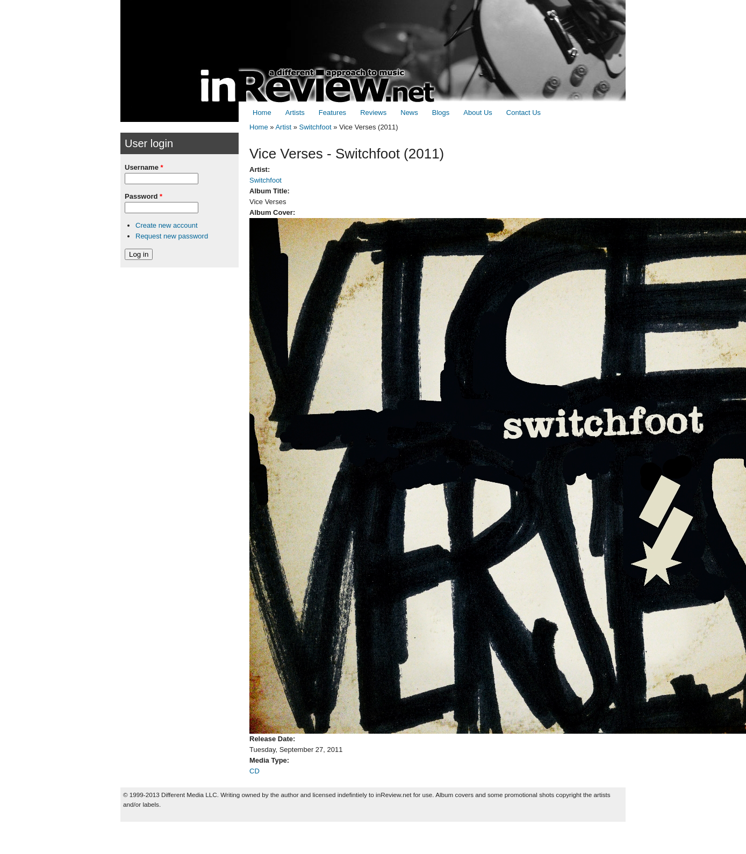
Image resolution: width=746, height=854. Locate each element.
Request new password (171, 236)
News (409, 112)
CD (254, 771)
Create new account (166, 225)
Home (262, 112)
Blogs (441, 112)
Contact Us (523, 112)
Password (143, 196)
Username (144, 167)
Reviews (373, 112)
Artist (283, 127)
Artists (295, 112)
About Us (477, 112)
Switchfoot (315, 127)
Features (332, 112)
